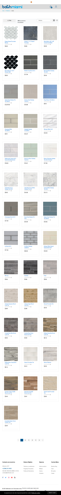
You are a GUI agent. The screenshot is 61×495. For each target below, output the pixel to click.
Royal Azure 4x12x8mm (49, 100)
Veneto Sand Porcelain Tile (49, 392)
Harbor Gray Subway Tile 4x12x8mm (49, 217)
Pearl (45, 275)
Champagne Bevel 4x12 (10, 217)
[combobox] (45, 20)
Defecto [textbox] (40, 20)
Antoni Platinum (47, 362)
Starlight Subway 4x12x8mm (28, 130)
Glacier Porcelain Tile (29, 362)
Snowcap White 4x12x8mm (8, 130)
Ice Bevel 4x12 (8, 246)
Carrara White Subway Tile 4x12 (49, 188)
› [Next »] (42, 440)
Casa (3, 10)
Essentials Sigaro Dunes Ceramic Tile (10, 421)
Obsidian (26, 275)
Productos (8, 10)
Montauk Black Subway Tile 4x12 (49, 71)
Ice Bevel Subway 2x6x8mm (28, 247)
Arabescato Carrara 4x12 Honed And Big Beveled (10, 159)
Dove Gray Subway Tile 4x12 (29, 217)
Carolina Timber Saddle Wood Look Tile (10, 392)
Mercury (6, 275)
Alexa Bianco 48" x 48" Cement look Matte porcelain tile (49, 42)
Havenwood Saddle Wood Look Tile (28, 392)
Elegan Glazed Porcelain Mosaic (10, 42)
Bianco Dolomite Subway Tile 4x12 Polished (49, 159)
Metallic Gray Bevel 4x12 (29, 70)
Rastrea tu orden (26, 2)
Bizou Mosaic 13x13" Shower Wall (9, 71)
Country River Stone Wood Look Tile (28, 334)
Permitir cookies (52, 492)
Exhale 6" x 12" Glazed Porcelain (29, 42)
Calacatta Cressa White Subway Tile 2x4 (29, 188)
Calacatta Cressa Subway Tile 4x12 (9, 188)
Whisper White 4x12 (48, 129)
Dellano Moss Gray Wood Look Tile (10, 363)
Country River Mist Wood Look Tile (10, 334)
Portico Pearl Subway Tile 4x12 (29, 100)
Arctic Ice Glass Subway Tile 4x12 (29, 159)
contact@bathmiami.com (8, 472)
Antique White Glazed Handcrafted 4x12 (49, 247)
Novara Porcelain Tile (48, 304)
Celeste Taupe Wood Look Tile (29, 304)
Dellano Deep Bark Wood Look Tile (49, 334)
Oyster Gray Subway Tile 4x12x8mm (10, 100)
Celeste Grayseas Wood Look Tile (10, 304)
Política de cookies (35, 493)
